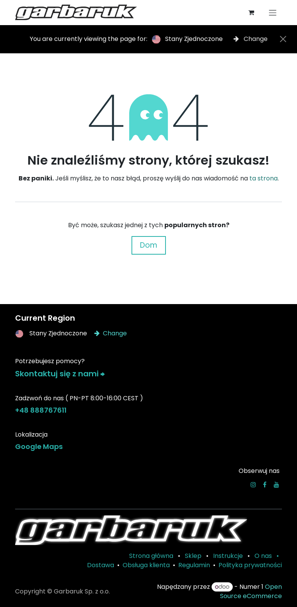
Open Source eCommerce (251, 591)
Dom (148, 245)
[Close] (283, 39)
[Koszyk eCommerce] (251, 12)
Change (251, 38)
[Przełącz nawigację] (272, 12)
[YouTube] (276, 484)
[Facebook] (264, 484)
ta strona (263, 178)
